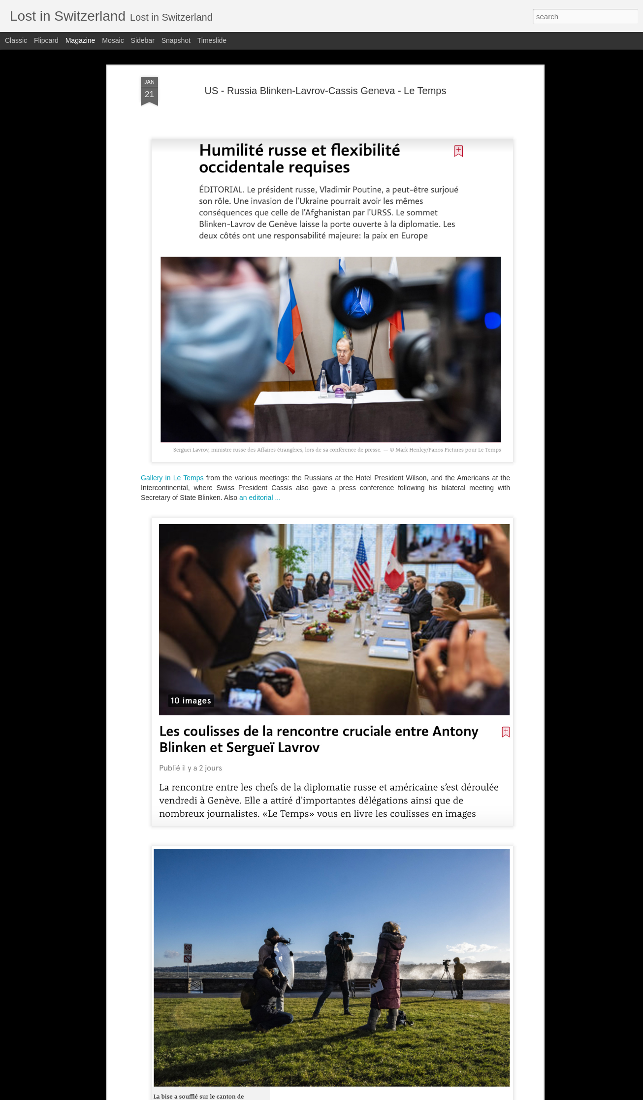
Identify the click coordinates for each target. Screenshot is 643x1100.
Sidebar (143, 40)
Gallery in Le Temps (172, 478)
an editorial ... (260, 497)
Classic (16, 40)
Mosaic (113, 40)
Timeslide (211, 40)
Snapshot (176, 40)
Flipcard (46, 40)
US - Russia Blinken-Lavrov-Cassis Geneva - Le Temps (326, 90)
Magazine (80, 40)
